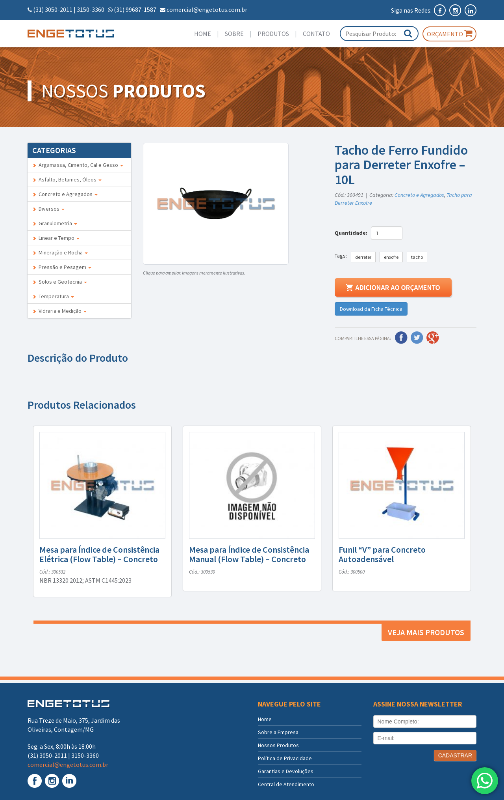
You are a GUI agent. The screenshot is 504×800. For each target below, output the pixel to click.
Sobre (234, 33)
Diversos (48, 208)
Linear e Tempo (56, 237)
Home (202, 33)
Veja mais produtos (426, 632)
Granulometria (54, 223)
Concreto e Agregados (65, 194)
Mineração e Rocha (60, 252)
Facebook (401, 337)
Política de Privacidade (285, 758)
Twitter (417, 337)
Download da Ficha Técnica (371, 308)
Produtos (273, 33)
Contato (316, 33)
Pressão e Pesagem (61, 267)
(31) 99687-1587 (135, 9)
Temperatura (53, 296)
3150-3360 (90, 9)
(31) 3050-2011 (52, 9)
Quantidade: (352, 232)
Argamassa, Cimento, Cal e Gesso (77, 164)
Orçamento (449, 33)
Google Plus (432, 337)
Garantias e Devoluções (285, 771)
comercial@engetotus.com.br (207, 9)
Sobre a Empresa (278, 732)
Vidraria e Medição (59, 310)
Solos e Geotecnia (59, 281)
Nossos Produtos (278, 745)
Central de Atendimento (286, 784)
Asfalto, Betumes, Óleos (67, 179)
